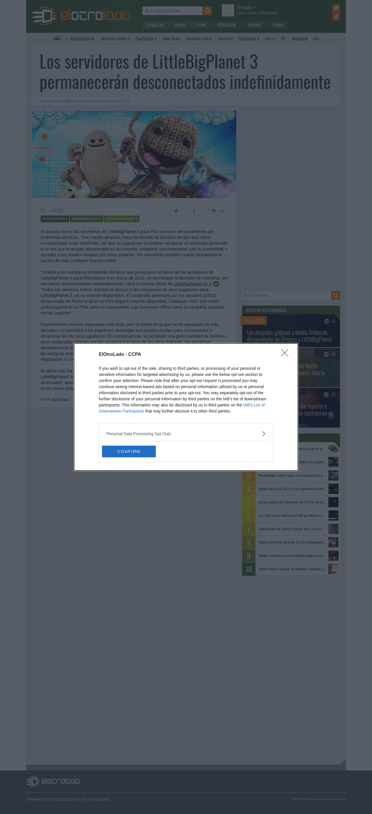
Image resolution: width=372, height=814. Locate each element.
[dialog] (186, 407)
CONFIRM (129, 451)
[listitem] (186, 434)
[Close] (286, 354)
